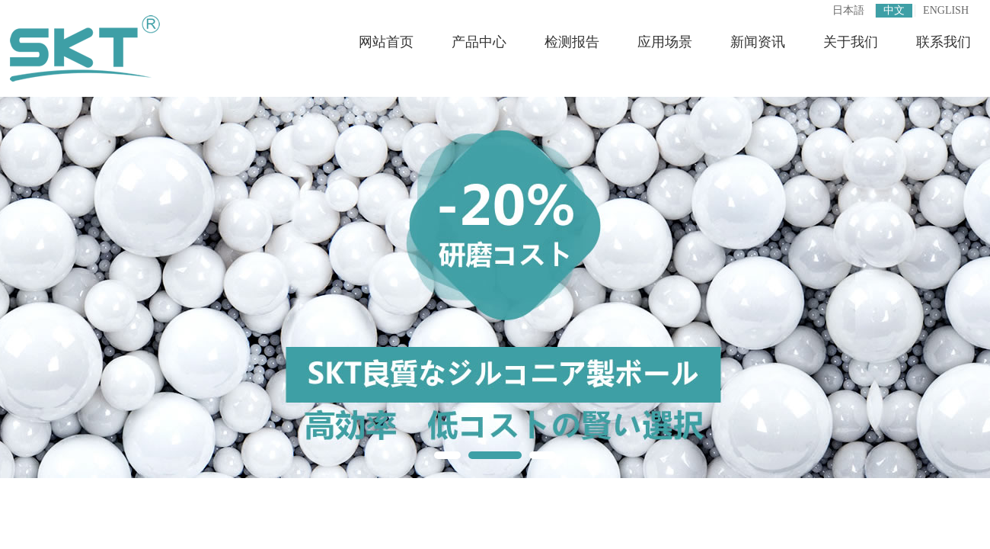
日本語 (848, 10)
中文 (894, 10)
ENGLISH (946, 10)
